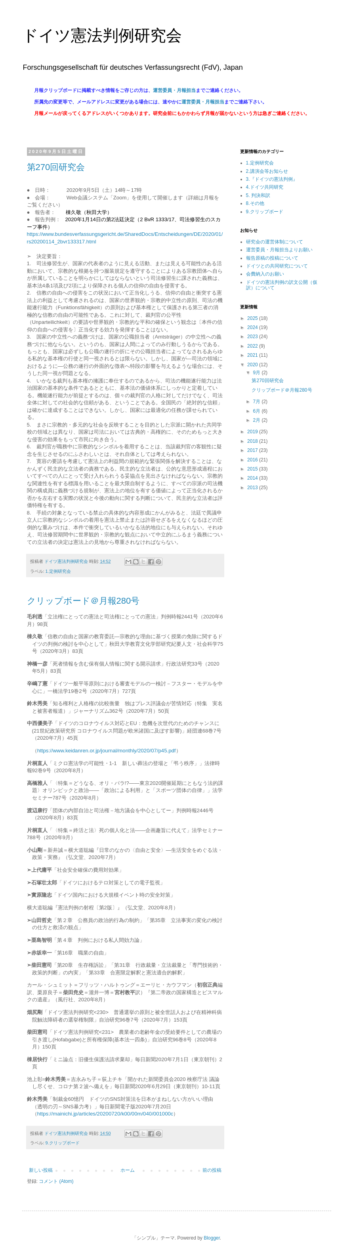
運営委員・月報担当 (174, 90)
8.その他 (255, 203)
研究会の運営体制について (274, 242)
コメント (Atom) (56, 1181)
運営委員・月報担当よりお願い (279, 250)
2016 (253, 460)
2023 (253, 336)
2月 (257, 420)
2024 (253, 327)
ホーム (127, 1170)
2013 (253, 487)
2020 (253, 364)
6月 (257, 411)
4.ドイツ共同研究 (264, 187)
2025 (253, 318)
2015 (253, 469)
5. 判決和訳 (258, 195)
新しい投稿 (41, 1170)
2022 (253, 346)
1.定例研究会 (58, 571)
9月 (257, 372)
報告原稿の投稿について (272, 258)
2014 (253, 478)
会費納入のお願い (265, 274)
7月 (257, 401)
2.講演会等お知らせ (267, 171)
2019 (253, 431)
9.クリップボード (63, 1142)
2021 (253, 355)
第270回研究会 (56, 167)
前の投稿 (211, 1170)
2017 (253, 450)
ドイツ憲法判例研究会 (102, 35)
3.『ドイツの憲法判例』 (272, 179)
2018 (253, 441)
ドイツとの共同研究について (277, 266)
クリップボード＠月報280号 (83, 601)
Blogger (212, 1238)
